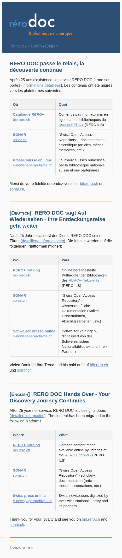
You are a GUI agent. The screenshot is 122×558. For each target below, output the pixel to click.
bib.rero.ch (89, 184)
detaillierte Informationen (43, 241)
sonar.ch (17, 189)
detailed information (27, 416)
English (51, 46)
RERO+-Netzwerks (84, 280)
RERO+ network (78, 455)
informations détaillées (42, 85)
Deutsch (35, 46)
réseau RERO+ (71, 125)
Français (17, 46)
